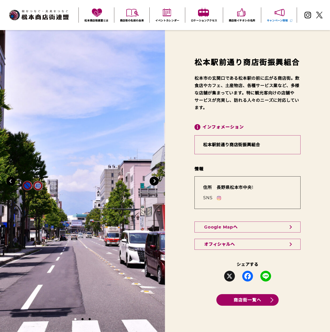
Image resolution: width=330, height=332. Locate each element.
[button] (10, 181)
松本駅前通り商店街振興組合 (231, 144)
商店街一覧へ (247, 300)
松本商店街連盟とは (96, 20)
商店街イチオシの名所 (242, 20)
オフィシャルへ (219, 244)
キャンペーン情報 (277, 20)
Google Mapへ (221, 227)
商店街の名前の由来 (132, 20)
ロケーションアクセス (204, 20)
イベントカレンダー (167, 20)
